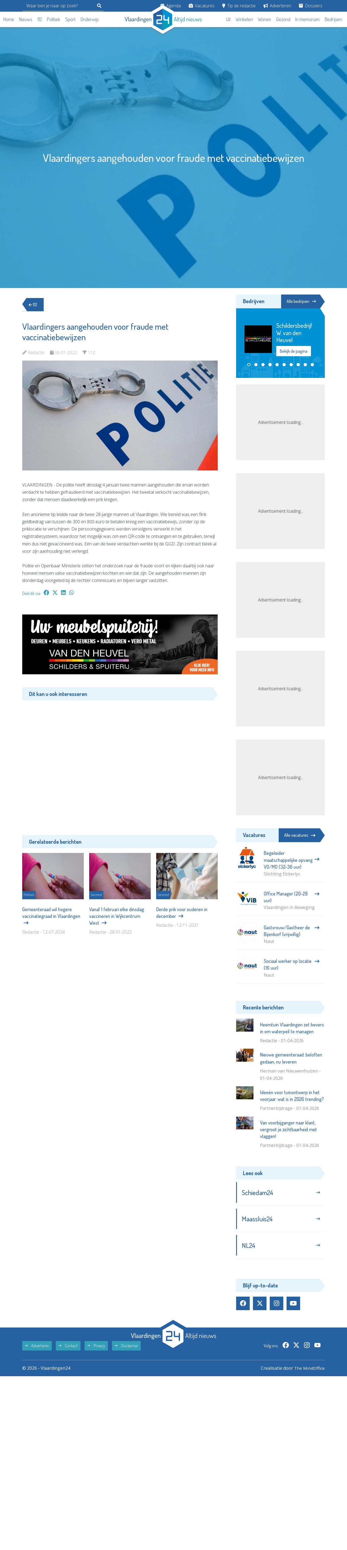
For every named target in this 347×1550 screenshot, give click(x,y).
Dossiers (310, 6)
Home (8, 19)
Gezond (283, 19)
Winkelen (244, 19)
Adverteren (277, 6)
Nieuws (25, 19)
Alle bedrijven (300, 301)
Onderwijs (90, 19)
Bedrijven (333, 19)
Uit (228, 19)
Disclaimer (126, 1347)
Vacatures (201, 6)
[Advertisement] (120, 763)
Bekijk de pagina (293, 351)
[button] (248, 365)
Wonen (264, 19)
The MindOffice (309, 1370)
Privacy (96, 1347)
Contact (68, 1347)
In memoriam (307, 19)
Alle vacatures (299, 835)
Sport (70, 19)
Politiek (53, 19)
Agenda (170, 6)
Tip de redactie (239, 6)
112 (39, 19)
